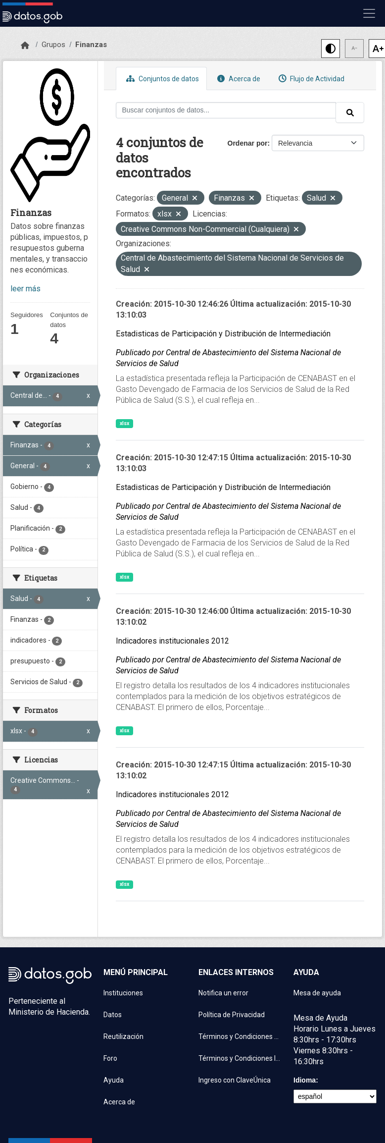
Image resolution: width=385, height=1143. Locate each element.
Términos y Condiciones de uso (240, 1036)
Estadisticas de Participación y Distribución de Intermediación (223, 333)
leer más (25, 288)
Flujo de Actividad (310, 78)
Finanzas (91, 44)
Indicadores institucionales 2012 (172, 641)
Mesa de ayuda (317, 993)
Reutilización (123, 1036)
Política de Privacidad (231, 1015)
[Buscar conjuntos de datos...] (226, 110)
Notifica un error (223, 993)
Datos (112, 1015)
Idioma (304, 1080)
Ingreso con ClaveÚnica (234, 1080)
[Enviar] (350, 112)
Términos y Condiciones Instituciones (240, 1058)
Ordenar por (248, 143)
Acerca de (237, 78)
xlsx (124, 423)
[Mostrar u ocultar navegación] (369, 13)
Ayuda (113, 1080)
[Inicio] (25, 45)
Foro (110, 1058)
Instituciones (123, 993)
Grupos (53, 44)
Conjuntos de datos (161, 78)
